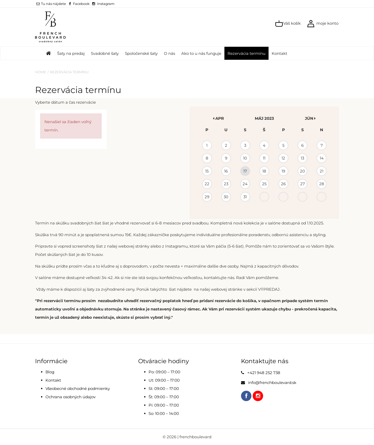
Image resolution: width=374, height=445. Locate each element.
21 (321, 171)
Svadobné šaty (105, 53)
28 (321, 183)
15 (207, 171)
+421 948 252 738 (263, 372)
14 (322, 158)
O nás (169, 53)
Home (40, 72)
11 (264, 158)
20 (302, 171)
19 (283, 171)
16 (226, 171)
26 (283, 183)
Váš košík (288, 23)
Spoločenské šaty (141, 53)
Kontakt (279, 53)
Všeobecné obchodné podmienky (77, 388)
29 (207, 196)
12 (283, 158)
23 (226, 183)
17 (245, 171)
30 (226, 196)
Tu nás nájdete (51, 4)
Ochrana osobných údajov (70, 396)
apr (218, 118)
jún (310, 118)
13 (302, 158)
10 (245, 158)
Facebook (81, 4)
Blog (49, 371)
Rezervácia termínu (246, 53)
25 (264, 183)
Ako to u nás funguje (201, 53)
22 (207, 183)
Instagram (106, 4)
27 (302, 183)
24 (245, 183)
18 (264, 171)
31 (245, 196)
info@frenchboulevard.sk (272, 382)
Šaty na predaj (71, 53)
